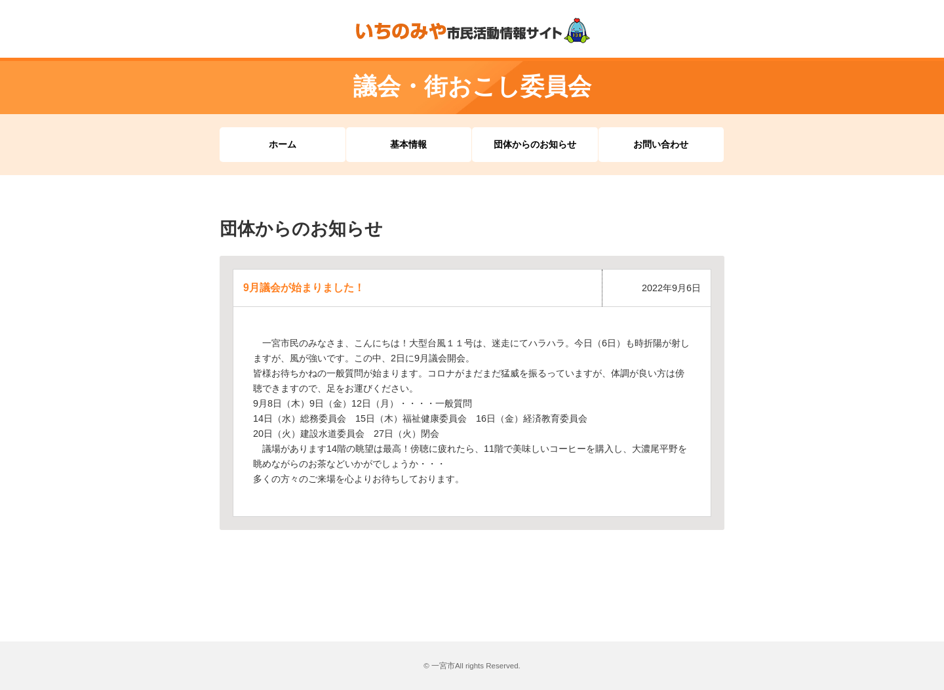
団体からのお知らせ (535, 144)
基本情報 (408, 144)
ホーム (282, 144)
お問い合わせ (660, 144)
